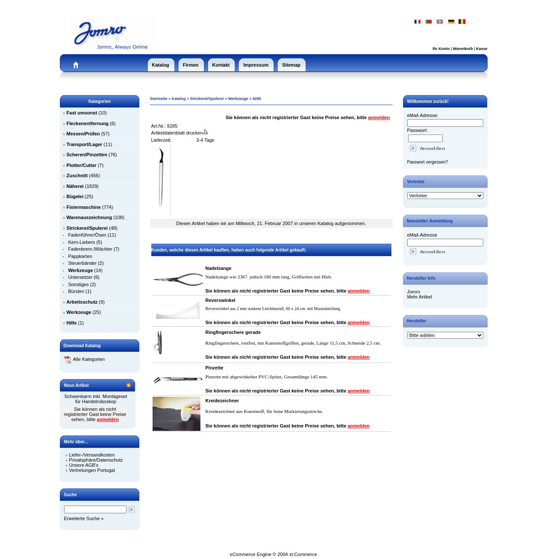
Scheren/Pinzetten (87, 154)
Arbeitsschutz (82, 301)
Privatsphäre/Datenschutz (96, 459)
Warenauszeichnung (89, 217)
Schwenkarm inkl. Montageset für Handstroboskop (96, 399)
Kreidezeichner (222, 400)
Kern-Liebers (81, 242)
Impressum (255, 64)
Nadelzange (219, 268)
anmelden (108, 419)
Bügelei (75, 196)
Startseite (159, 99)
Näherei (75, 186)
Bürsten (76, 291)
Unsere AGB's (84, 465)
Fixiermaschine (84, 207)
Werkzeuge (79, 312)
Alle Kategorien (84, 359)
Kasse (482, 49)
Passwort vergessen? (427, 162)
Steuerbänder (82, 263)
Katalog (160, 64)
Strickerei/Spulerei (207, 99)
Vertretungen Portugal (92, 470)
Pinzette (215, 367)
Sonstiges (78, 284)
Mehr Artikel (419, 296)
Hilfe (72, 322)
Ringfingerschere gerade (233, 332)
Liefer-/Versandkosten (92, 454)
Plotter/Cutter (82, 165)
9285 (257, 99)
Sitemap (291, 64)
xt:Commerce (303, 554)
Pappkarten (80, 256)
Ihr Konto (441, 49)
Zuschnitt (77, 175)
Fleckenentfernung (88, 123)
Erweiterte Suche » (84, 518)
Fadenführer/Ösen (87, 234)
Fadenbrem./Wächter (90, 249)
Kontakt (221, 64)
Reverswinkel (220, 300)
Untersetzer (80, 277)
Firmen (191, 64)
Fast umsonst (82, 112)
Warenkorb (463, 49)
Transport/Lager (85, 144)
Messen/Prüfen (83, 133)
